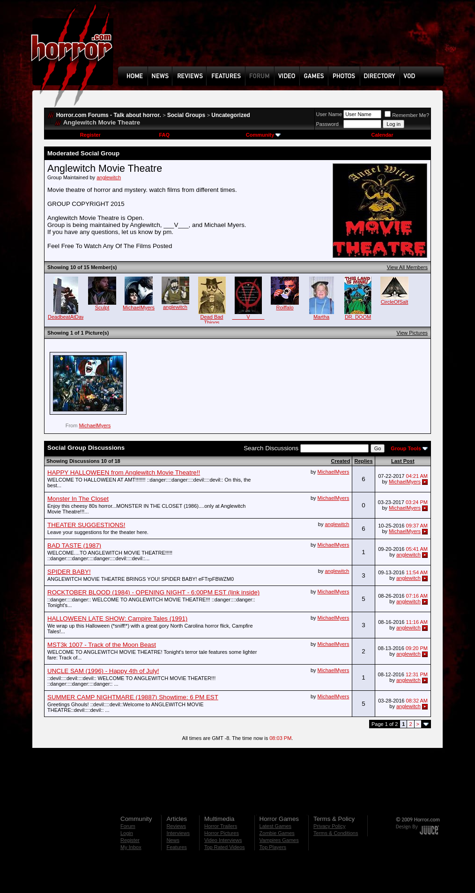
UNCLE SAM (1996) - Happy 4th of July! (103, 670)
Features (176, 847)
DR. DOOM (358, 317)
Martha (321, 317)
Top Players (273, 847)
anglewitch (108, 177)
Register (90, 135)
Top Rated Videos (224, 847)
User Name (329, 114)
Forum (127, 826)
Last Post (403, 461)
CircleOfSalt (394, 302)
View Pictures (412, 333)
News (172, 840)
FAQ (164, 135)
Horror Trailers (220, 826)
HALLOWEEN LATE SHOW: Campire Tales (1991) (117, 618)
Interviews (178, 833)
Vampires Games (279, 840)
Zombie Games (277, 833)
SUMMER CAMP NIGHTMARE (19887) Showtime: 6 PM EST (132, 697)
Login (126, 833)
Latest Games (275, 826)
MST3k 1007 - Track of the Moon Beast (101, 644)
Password (327, 124)
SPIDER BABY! (69, 571)
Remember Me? (407, 115)
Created (340, 461)
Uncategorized (230, 115)
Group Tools (406, 448)
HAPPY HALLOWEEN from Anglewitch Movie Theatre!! (123, 472)
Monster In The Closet (78, 498)
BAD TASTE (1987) (74, 545)
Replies (363, 461)
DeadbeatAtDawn (68, 317)
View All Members (407, 267)
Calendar (382, 135)
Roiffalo (284, 307)
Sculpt (102, 307)
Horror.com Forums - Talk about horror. (108, 115)
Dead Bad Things (211, 319)
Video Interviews (223, 840)
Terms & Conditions (335, 833)
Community (263, 135)
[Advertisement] (283, 40)
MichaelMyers (139, 307)
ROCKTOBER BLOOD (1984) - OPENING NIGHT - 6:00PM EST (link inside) (153, 592)
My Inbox (130, 847)
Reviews (176, 826)
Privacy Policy (329, 826)
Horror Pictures (221, 833)
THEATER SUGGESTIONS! (86, 524)
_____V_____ (248, 317)
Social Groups (186, 115)
